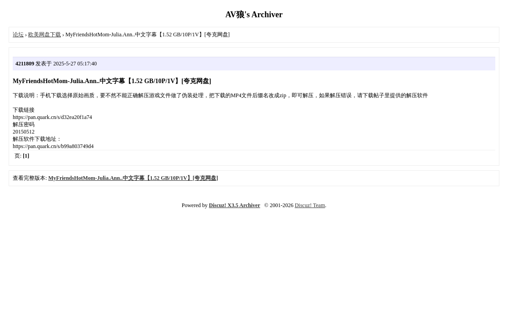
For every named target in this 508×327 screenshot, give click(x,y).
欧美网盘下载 (44, 34)
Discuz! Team (310, 205)
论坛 (18, 34)
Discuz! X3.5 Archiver (234, 205)
